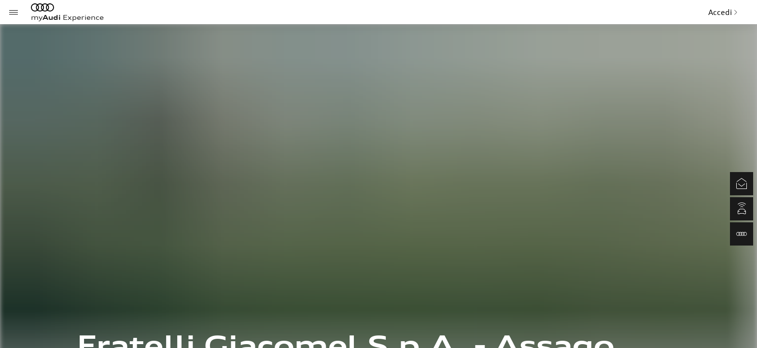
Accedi (723, 12)
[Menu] (13, 12)
